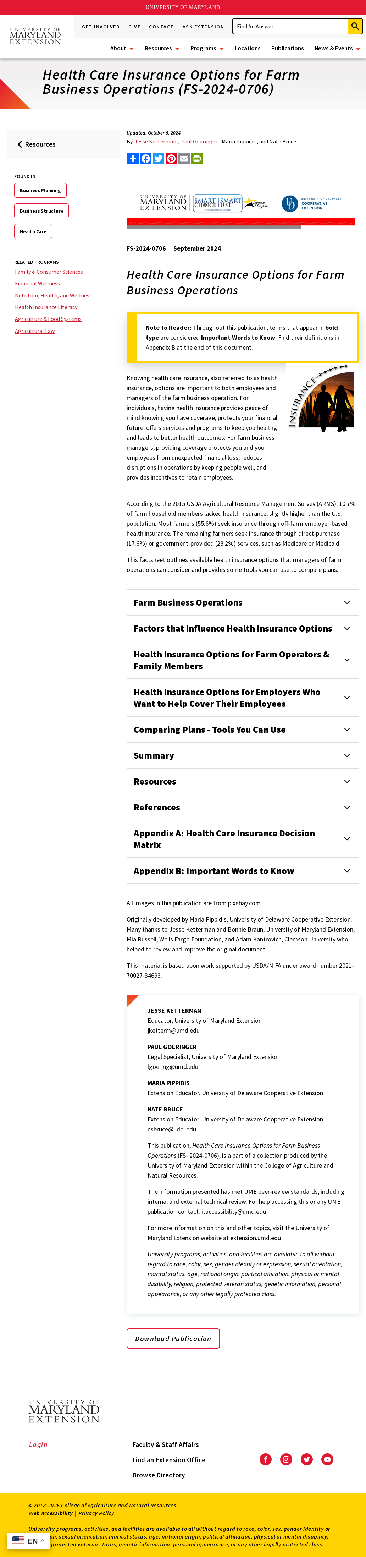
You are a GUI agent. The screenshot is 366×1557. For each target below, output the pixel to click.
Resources (158, 48)
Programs (203, 48)
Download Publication (173, 1338)
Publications (287, 48)
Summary (154, 755)
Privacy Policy (96, 1513)
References (157, 807)
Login (38, 1444)
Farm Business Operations (188, 602)
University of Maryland (183, 7)
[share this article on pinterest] (171, 158)
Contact (161, 26)
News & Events (334, 48)
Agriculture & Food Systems (48, 318)
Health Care (33, 231)
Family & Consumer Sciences (49, 271)
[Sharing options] (133, 158)
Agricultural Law (35, 330)
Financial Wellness (37, 283)
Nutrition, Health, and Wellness (53, 295)
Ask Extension (203, 26)
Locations (248, 48)
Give (134, 26)
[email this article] (184, 158)
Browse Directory (158, 1475)
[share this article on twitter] (158, 158)
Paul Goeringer (199, 141)
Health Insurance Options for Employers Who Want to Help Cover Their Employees (227, 697)
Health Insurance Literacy (46, 307)
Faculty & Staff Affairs (165, 1444)
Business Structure (41, 211)
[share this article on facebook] (145, 158)
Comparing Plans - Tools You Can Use (210, 729)
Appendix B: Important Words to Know (214, 870)
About (118, 48)
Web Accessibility (51, 1513)
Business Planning (40, 190)
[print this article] (196, 158)
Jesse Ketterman (155, 141)
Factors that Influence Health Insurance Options (233, 628)
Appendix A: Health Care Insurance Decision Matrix (224, 839)
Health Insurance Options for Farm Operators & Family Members (231, 660)
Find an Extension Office (169, 1459)
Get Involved (101, 26)
